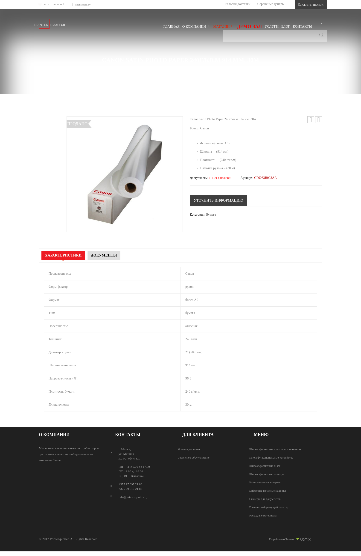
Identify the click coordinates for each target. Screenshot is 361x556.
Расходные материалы (150, 67)
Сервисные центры (256, 4)
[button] (219, 200)
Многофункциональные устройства (272, 457)
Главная (100, 67)
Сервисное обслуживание (195, 457)
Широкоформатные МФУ (266, 466)
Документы (115, 255)
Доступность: (198, 178)
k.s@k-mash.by (89, 4)
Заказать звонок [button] (303, 4)
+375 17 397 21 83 (52, 4)
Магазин (120, 67)
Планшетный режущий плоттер (270, 507)
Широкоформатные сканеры (268, 474)
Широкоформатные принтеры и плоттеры (276, 449)
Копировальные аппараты (266, 482)
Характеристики (67, 255)
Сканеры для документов (265, 499)
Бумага (180, 67)
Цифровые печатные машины (268, 490)
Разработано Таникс (288, 538)
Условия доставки (223, 4)
